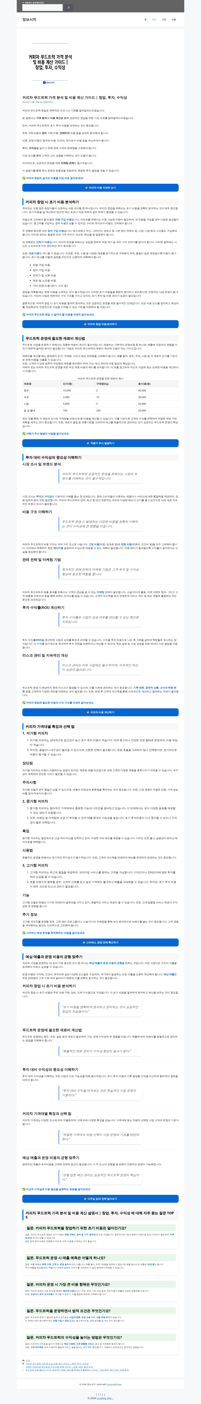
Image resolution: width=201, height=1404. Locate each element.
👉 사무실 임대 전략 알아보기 (100, 1198)
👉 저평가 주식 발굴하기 (100, 443)
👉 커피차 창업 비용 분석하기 (100, 324)
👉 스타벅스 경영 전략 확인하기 (101, 942)
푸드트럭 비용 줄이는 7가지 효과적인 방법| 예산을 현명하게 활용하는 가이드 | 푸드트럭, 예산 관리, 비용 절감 (77, 1370)
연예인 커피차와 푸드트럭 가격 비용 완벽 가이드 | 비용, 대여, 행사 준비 (59, 1366)
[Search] (68, 7)
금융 (164, 19)
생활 (174, 19)
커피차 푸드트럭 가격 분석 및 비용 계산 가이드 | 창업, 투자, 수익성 (57, 1363)
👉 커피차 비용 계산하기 (100, 712)
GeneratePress (114, 1384)
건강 (154, 19)
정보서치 (29, 19)
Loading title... (105, 1398)
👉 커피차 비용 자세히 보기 (100, 187)
